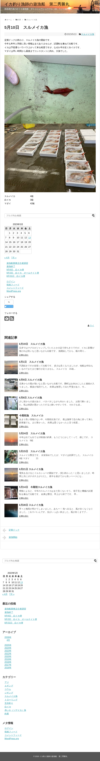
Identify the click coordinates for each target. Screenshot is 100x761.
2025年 (8, 645)
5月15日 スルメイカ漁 (32, 451)
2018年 (8, 662)
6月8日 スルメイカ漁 (30, 397)
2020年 (8, 656)
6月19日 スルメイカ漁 (32, 344)
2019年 (8, 659)
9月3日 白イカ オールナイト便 (23, 273)
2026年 (8, 637)
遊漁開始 (10, 537)
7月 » (13, 258)
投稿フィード (13, 285)
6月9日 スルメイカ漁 (30, 379)
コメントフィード (15, 288)
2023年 (8, 651)
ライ (92, 325)
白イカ (8, 707)
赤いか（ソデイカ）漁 (15, 710)
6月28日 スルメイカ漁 (31, 505)
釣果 (7, 714)
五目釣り (9, 703)
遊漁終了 (11, 266)
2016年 (8, 668)
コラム (8, 689)
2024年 (8, 648)
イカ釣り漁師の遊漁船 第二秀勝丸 (36, 4)
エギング (9, 686)
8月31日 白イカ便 (16, 276)
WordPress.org (14, 291)
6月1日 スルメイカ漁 (31, 362)
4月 (8, 640)
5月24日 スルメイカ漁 (32, 433)
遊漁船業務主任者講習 (17, 263)
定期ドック (11, 530)
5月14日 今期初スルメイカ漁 (35, 487)
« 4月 (7, 258)
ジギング (9, 693)
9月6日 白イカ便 (15, 270)
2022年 (8, 653)
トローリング (11, 700)
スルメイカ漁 (87, 34)
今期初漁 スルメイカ (31, 415)
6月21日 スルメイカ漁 (31, 469)
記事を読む (24, 355)
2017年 (8, 665)
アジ (7, 682)
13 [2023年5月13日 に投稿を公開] (29, 237)
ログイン (11, 281)
